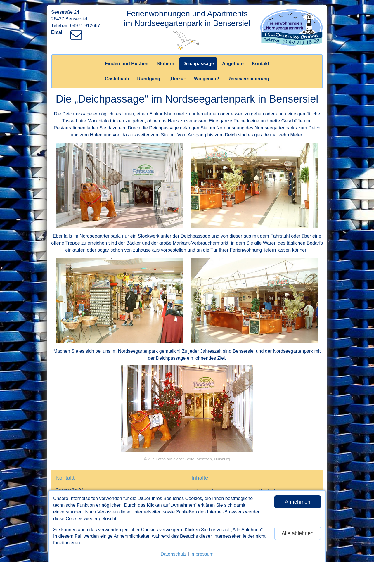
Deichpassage (198, 63)
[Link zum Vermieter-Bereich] (6, 6)
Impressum (201, 553)
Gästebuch (117, 78)
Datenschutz (173, 553)
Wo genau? (206, 78)
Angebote (233, 63)
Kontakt (260, 63)
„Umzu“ (177, 78)
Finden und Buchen (126, 63)
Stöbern (165, 63)
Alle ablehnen (298, 533)
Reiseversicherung (248, 78)
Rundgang (148, 78)
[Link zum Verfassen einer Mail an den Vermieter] (77, 32)
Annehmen (297, 502)
